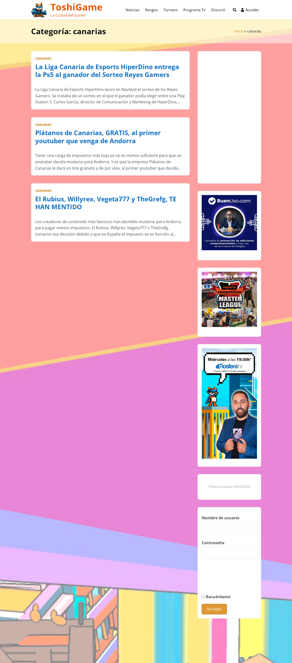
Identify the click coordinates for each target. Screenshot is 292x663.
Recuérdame (216, 596)
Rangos (151, 9)
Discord (218, 9)
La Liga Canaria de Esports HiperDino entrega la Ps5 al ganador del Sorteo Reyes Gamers (107, 70)
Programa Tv (194, 9)
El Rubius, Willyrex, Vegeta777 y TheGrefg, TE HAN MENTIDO (105, 203)
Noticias (133, 9)
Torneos (171, 9)
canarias (43, 58)
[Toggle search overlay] (234, 10)
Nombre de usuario (220, 518)
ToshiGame (76, 6)
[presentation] (239, 580)
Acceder (250, 9)
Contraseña (213, 542)
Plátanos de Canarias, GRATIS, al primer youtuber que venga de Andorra (98, 136)
